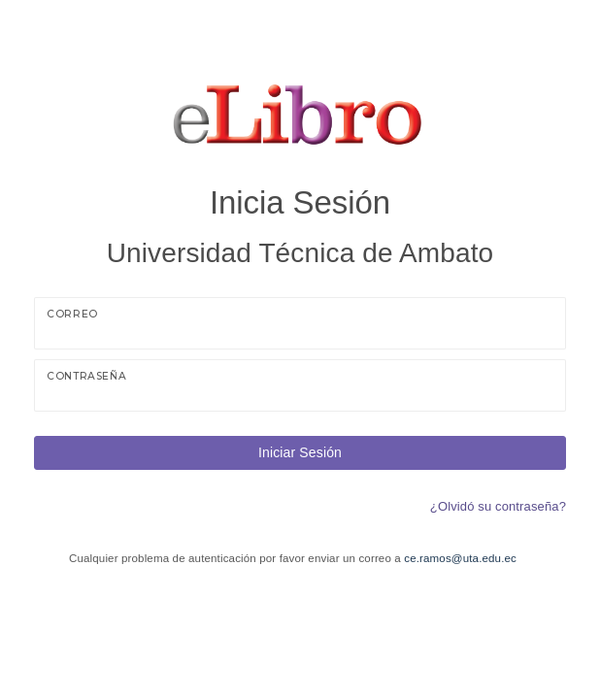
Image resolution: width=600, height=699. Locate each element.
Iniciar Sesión (300, 452)
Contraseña (86, 376)
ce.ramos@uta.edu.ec (460, 558)
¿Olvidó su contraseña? (498, 506)
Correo (72, 314)
